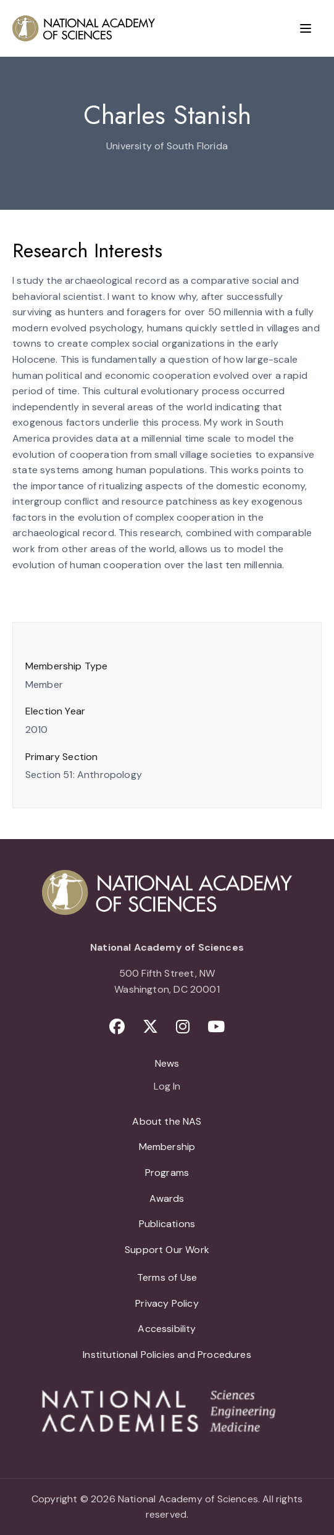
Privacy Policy (167, 1303)
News (167, 1063)
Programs (167, 1172)
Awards (166, 1198)
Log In (167, 1087)
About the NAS (166, 1121)
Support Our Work (167, 1249)
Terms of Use (167, 1277)
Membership (167, 1146)
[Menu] (306, 28)
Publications (167, 1223)
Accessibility (167, 1328)
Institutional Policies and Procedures (167, 1354)
